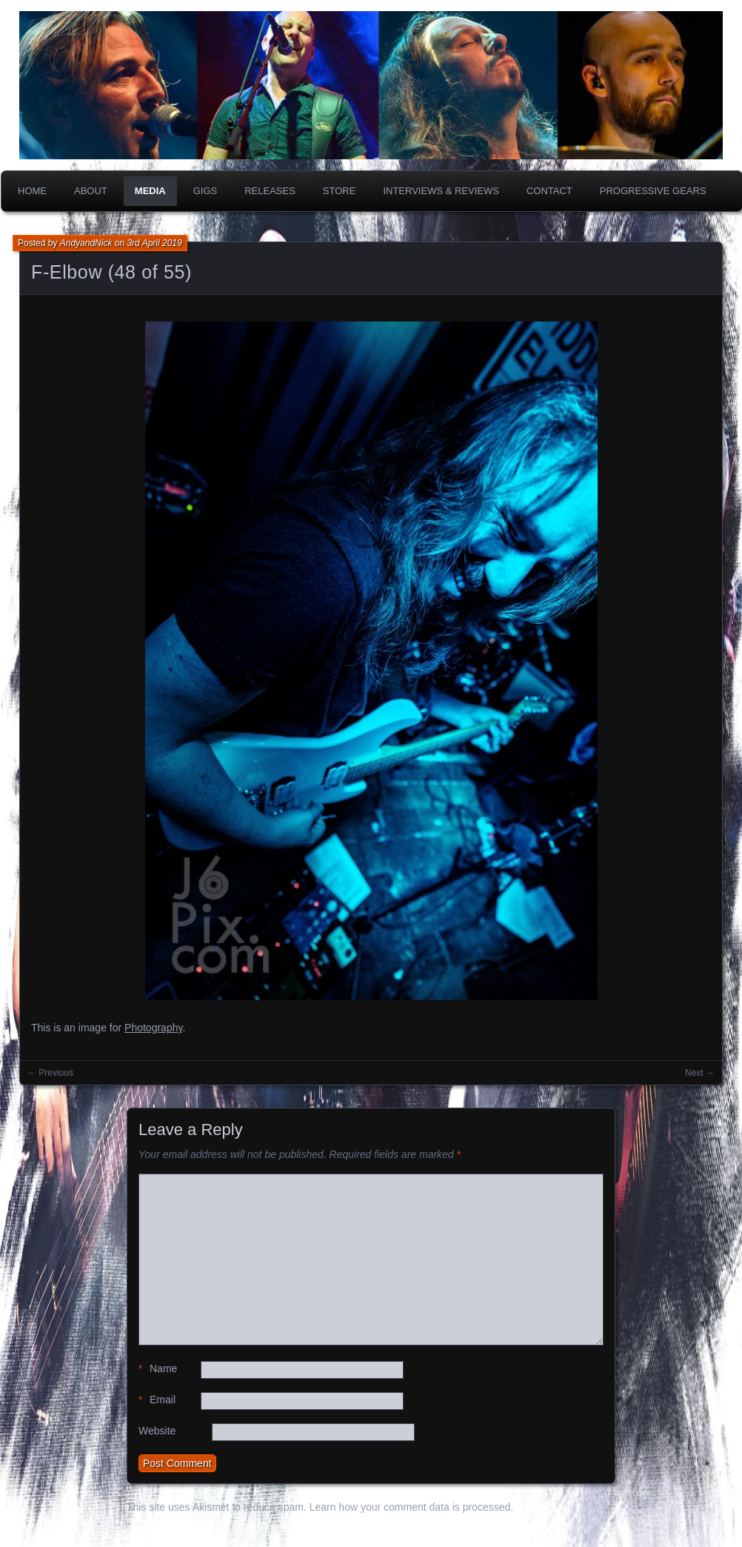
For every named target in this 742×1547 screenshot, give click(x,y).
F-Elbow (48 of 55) (111, 272)
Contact (549, 190)
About (90, 190)
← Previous (50, 1073)
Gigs (205, 190)
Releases (269, 190)
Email (157, 1400)
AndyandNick (86, 243)
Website (157, 1431)
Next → (700, 1073)
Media (150, 190)
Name (157, 1369)
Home (32, 190)
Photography (153, 1028)
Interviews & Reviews (441, 190)
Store (339, 190)
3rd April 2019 (154, 243)
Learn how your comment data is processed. (411, 1507)
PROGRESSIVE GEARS (653, 190)
